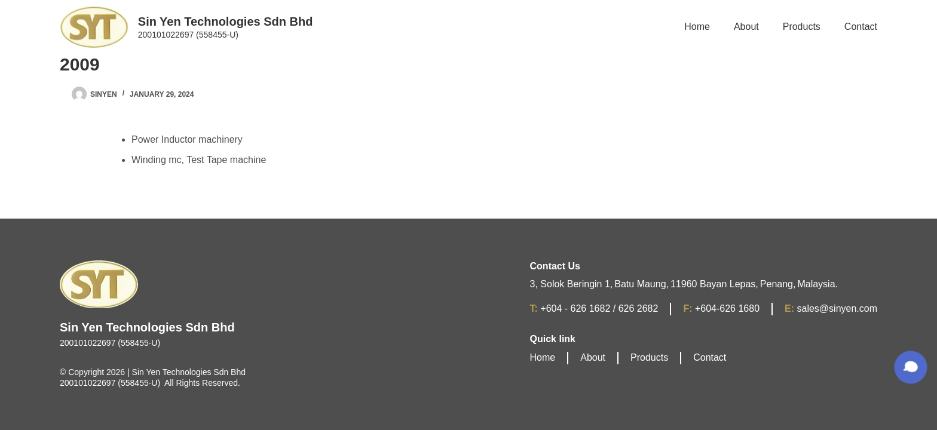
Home (543, 357)
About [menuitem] (746, 27)
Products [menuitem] (801, 27)
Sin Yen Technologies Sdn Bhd (225, 21)
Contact (709, 357)
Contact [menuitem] (860, 27)
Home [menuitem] (697, 27)
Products (649, 357)
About (592, 357)
